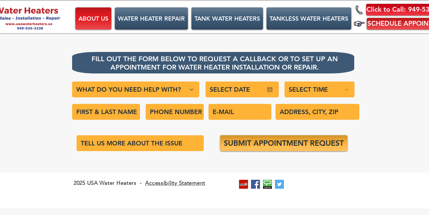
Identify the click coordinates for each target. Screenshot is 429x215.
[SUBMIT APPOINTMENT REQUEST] (283, 143)
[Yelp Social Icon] (243, 184)
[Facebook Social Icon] (255, 184)
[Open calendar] (269, 89)
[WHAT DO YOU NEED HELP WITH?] (135, 89)
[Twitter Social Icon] (279, 184)
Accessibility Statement (175, 183)
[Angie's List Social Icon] (267, 184)
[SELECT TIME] (320, 89)
